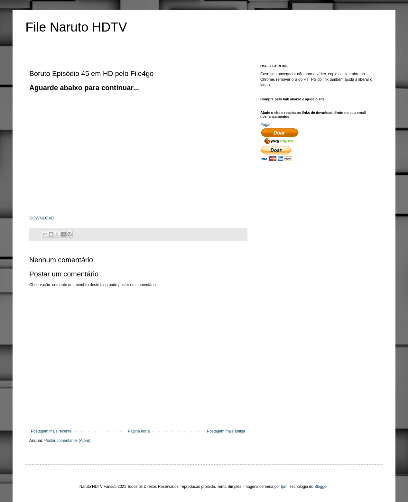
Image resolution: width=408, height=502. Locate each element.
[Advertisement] (146, 107)
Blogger (321, 486)
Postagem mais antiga (226, 431)
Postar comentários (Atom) (67, 440)
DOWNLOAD (41, 218)
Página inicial (139, 431)
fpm (284, 486)
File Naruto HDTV (76, 27)
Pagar (265, 124)
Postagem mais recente (51, 431)
